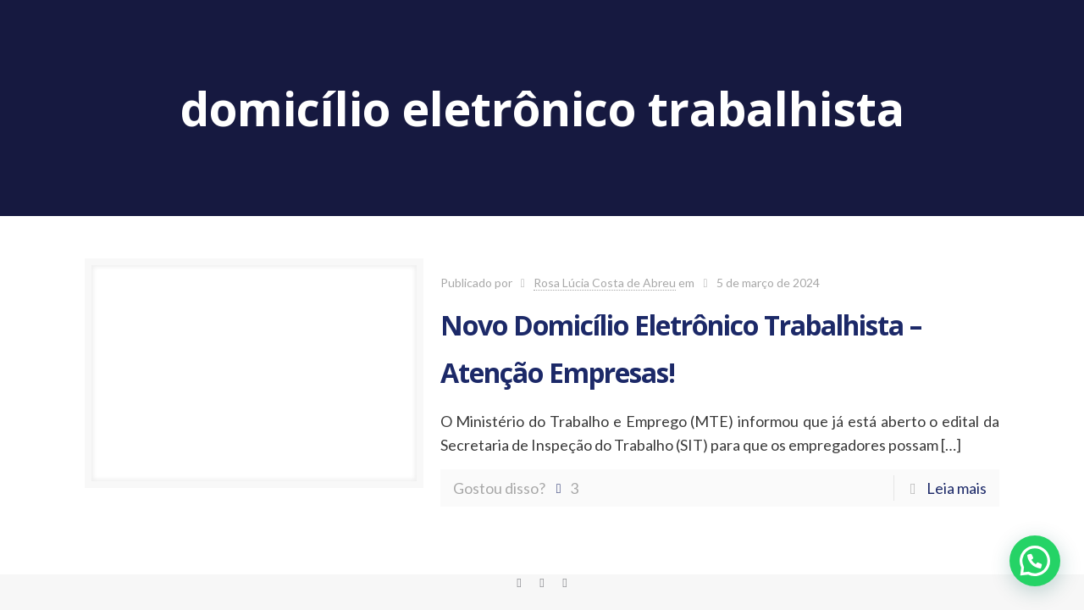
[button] (1034, 560)
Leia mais (956, 488)
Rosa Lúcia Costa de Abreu (605, 282)
